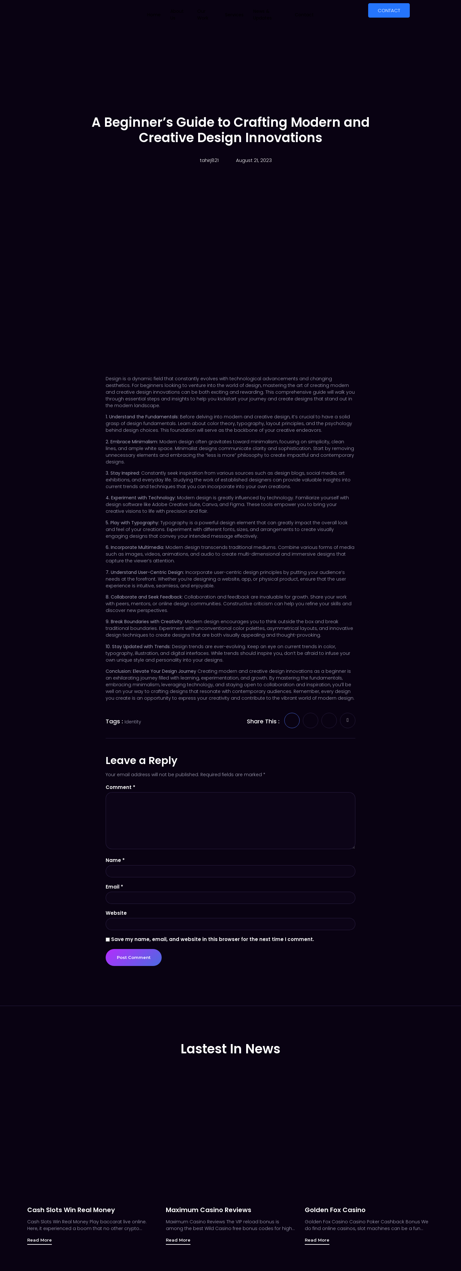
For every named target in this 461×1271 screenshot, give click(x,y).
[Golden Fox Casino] (369, 1137)
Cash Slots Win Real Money (71, 1213)
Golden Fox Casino (335, 1213)
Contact (304, 15)
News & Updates (262, 14)
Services (234, 15)
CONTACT (389, 10)
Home (154, 15)
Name (115, 862)
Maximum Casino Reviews (208, 1213)
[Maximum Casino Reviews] (230, 1137)
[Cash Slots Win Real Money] (91, 1137)
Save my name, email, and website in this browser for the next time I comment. (212, 943)
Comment (120, 787)
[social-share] (292, 720)
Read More (40, 1244)
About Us (177, 14)
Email (114, 889)
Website (116, 916)
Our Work (202, 14)
